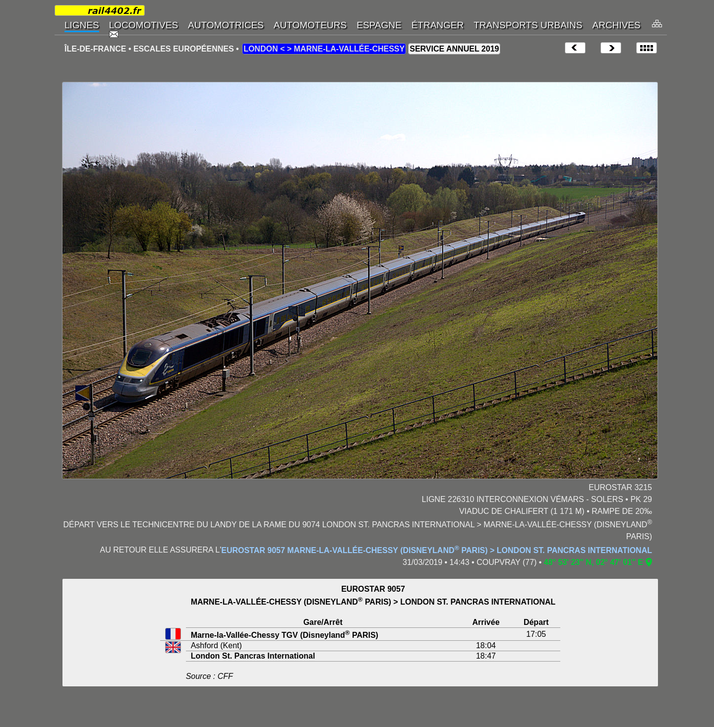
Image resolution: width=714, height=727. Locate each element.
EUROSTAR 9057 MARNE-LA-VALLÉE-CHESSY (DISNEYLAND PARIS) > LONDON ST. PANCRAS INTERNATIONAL (436, 550)
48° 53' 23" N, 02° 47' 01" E (593, 562)
